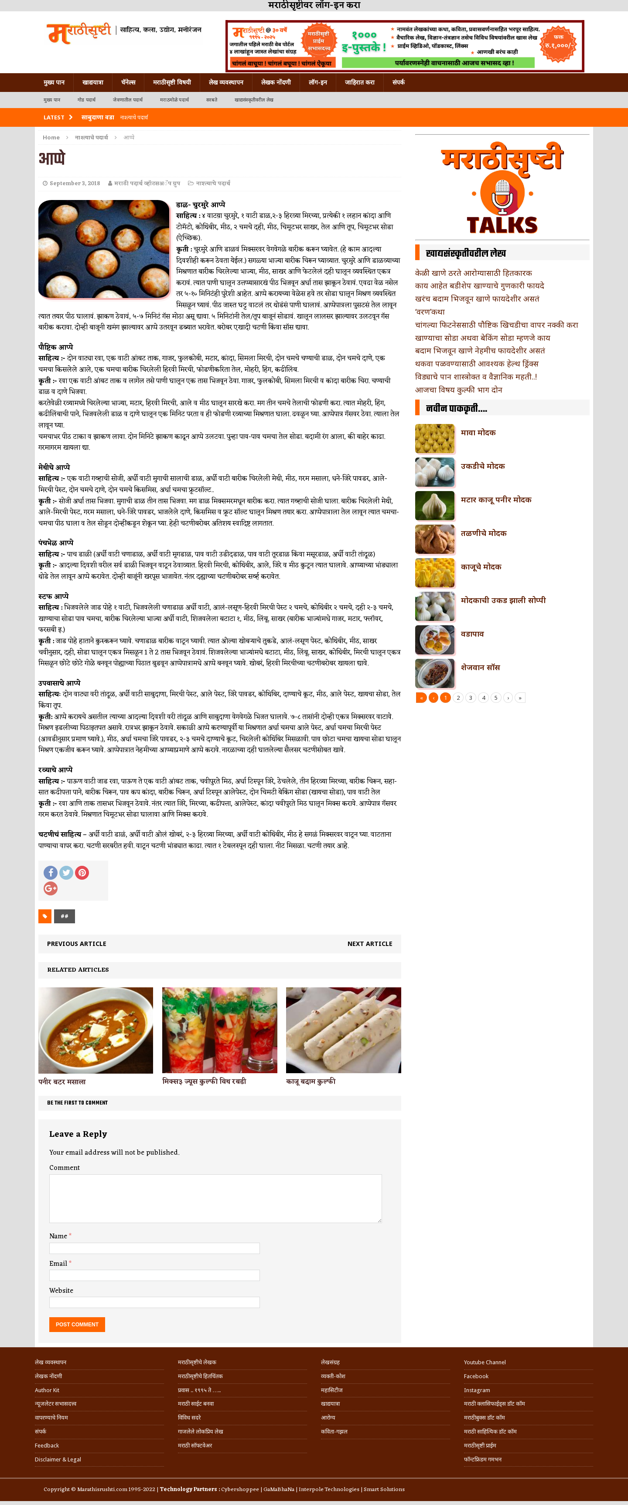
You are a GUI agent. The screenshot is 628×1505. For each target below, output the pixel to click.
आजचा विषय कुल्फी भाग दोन (458, 389)
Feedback (47, 1445)
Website (61, 1291)
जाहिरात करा (360, 82)
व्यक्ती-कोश (333, 1376)
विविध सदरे (189, 1417)
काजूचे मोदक (481, 566)
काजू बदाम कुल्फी (310, 1082)
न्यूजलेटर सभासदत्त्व (55, 1403)
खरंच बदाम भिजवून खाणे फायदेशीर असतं (477, 298)
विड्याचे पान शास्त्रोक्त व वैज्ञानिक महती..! (476, 376)
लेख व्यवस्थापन (226, 82)
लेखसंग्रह (330, 1362)
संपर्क (398, 82)
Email (59, 1264)
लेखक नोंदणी (276, 82)
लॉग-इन (318, 82)
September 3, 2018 (75, 184)
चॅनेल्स (128, 82)
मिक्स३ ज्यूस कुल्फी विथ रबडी (204, 1082)
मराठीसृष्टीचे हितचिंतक (200, 1376)
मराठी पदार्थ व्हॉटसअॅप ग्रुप (147, 184)
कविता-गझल (334, 1431)
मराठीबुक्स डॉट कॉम (484, 1417)
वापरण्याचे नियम (51, 1417)
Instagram (477, 1390)
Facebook (476, 1376)
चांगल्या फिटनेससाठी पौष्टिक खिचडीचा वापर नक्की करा (496, 324)
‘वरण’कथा (430, 311)
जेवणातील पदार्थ (128, 100)
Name (59, 1236)
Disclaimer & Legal (58, 1459)
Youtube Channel (485, 1362)
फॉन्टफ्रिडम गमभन (483, 1459)
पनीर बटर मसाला (61, 1082)
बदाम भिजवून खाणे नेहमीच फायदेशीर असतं (480, 350)
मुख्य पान (54, 82)
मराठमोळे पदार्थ (174, 100)
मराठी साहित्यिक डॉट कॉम (490, 1431)
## (64, 916)
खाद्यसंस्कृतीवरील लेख (254, 100)
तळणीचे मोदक (484, 533)
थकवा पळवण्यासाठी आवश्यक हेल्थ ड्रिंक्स (477, 363)
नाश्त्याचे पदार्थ (213, 184)
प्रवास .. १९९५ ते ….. (199, 1390)
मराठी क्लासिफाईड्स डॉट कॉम (494, 1403)
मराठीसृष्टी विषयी (172, 82)
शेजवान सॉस (480, 667)
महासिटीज (332, 1390)
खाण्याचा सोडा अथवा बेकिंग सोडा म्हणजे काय (482, 337)
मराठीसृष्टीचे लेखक (197, 1362)
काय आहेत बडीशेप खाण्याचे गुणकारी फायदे (479, 285)
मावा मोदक (478, 432)
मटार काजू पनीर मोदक (496, 499)
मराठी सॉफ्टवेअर (195, 1445)
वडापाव (472, 633)
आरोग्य (328, 1417)
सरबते (211, 100)
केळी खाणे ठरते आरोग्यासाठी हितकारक (473, 273)
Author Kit (47, 1390)
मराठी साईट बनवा (196, 1403)
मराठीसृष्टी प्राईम (480, 1445)
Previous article (76, 943)
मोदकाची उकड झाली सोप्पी (503, 600)
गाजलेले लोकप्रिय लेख (200, 1431)
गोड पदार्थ (87, 100)
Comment (64, 1168)
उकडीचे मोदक (483, 466)
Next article (370, 943)
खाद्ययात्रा (92, 82)
